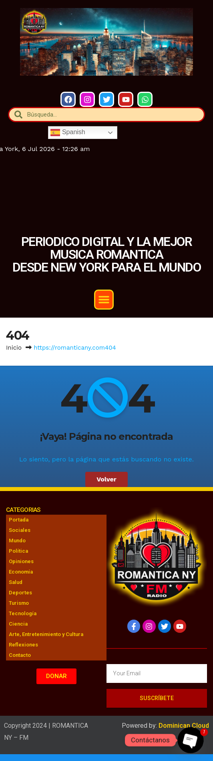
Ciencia (18, 624)
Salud (15, 582)
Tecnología (22, 613)
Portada (18, 520)
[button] (104, 300)
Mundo (17, 541)
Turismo (19, 603)
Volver (106, 479)
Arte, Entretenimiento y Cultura (46, 634)
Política (18, 551)
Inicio (14, 347)
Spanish (67, 132)
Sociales (19, 530)
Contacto (20, 655)
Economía (21, 572)
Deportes (20, 593)
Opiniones (21, 561)
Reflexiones (23, 645)
